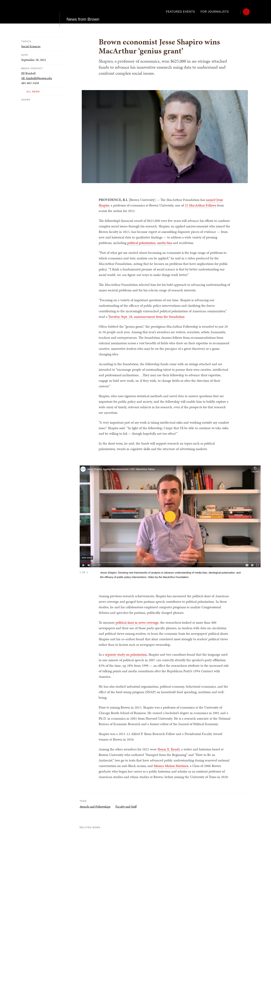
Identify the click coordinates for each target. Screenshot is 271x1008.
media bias (164, 242)
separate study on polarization (126, 654)
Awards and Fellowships (95, 806)
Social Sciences (30, 46)
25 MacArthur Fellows (200, 205)
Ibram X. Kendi (168, 749)
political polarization (141, 242)
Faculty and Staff (126, 806)
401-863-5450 (30, 83)
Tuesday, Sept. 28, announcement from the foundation (146, 316)
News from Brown (83, 11)
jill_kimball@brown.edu (36, 78)
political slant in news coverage (137, 622)
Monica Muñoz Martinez (171, 765)
